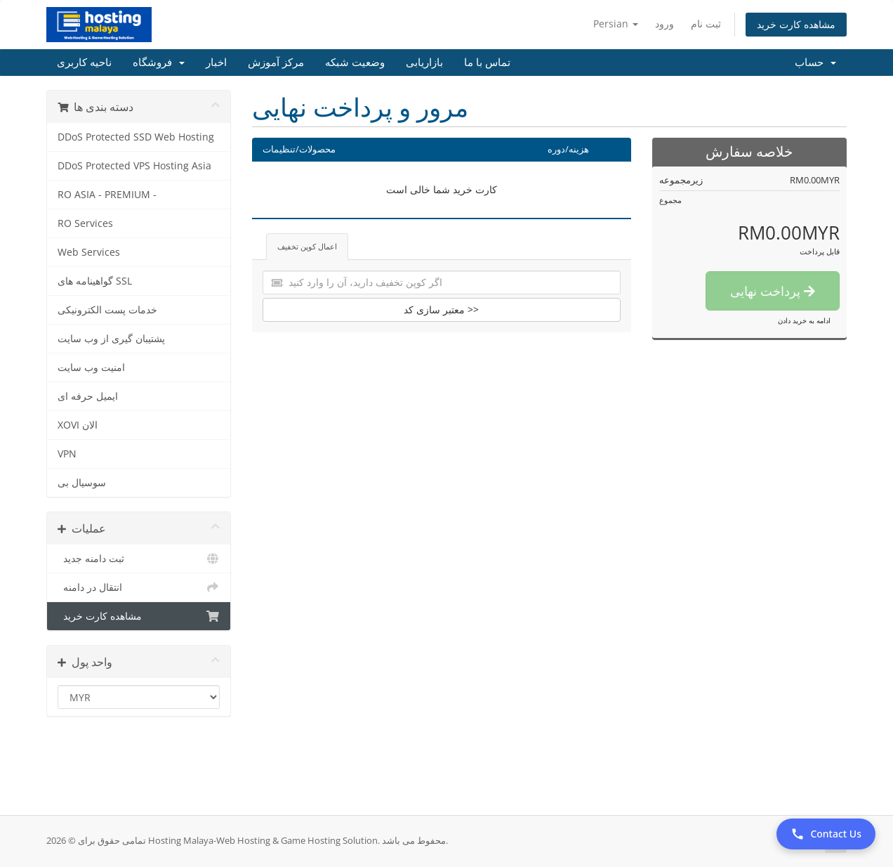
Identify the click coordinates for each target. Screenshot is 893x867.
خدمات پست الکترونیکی (107, 310)
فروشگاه (159, 62)
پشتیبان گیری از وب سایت (111, 338)
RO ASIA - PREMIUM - (107, 194)
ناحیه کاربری (84, 62)
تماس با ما (487, 62)
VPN (67, 454)
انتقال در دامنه (139, 587)
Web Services (89, 252)
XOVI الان (78, 425)
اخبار (216, 62)
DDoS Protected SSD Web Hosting (136, 137)
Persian (615, 23)
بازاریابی (424, 62)
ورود (664, 23)
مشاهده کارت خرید (796, 24)
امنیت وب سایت (91, 367)
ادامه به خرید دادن (804, 320)
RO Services (85, 223)
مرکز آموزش (276, 62)
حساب (815, 62)
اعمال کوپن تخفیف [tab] (307, 246)
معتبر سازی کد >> (441, 309)
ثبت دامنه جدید (139, 558)
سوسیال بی (82, 482)
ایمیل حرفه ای (88, 396)
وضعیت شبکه (355, 62)
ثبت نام (706, 23)
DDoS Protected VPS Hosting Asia (134, 165)
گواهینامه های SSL (95, 281)
